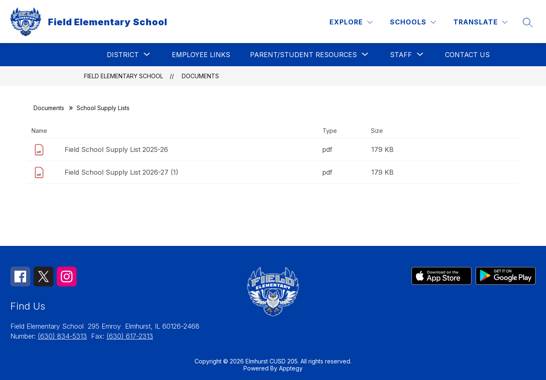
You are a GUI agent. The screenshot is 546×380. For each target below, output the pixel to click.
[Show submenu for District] (123, 55)
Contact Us (467, 55)
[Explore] (351, 22)
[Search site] (528, 22)
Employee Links (201, 55)
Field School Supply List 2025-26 (116, 149)
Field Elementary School (123, 75)
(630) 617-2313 (129, 336)
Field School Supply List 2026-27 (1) (121, 172)
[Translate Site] (480, 22)
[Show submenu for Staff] (401, 55)
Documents (200, 75)
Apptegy (291, 368)
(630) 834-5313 (62, 336)
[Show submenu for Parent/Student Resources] (303, 55)
